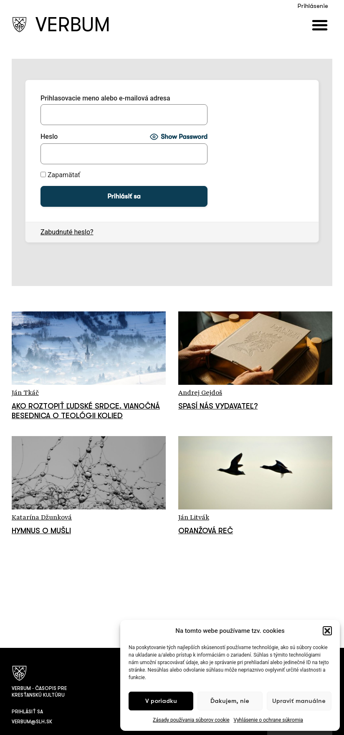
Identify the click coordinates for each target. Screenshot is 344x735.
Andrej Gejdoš (200, 393)
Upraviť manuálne (299, 701)
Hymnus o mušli (41, 531)
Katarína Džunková (42, 517)
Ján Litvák (193, 517)
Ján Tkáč (25, 393)
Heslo (49, 136)
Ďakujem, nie (229, 701)
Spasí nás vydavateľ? (218, 406)
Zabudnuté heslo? (67, 232)
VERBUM (72, 24)
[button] (327, 631)
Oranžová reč (205, 531)
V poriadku (161, 701)
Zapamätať (60, 175)
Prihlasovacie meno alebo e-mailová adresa (105, 98)
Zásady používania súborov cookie (191, 720)
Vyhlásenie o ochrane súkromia (268, 720)
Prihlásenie (313, 6)
